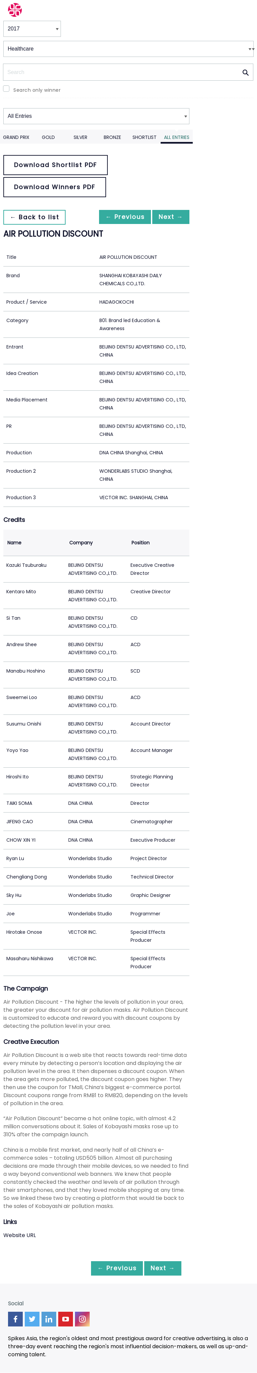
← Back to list (36, 217)
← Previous (119, 217)
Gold (48, 137)
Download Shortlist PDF (55, 165)
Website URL (19, 1235)
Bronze (112, 137)
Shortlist (145, 137)
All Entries (176, 137)
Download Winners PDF (54, 187)
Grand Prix (16, 137)
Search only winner (37, 90)
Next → (169, 217)
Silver (80, 137)
